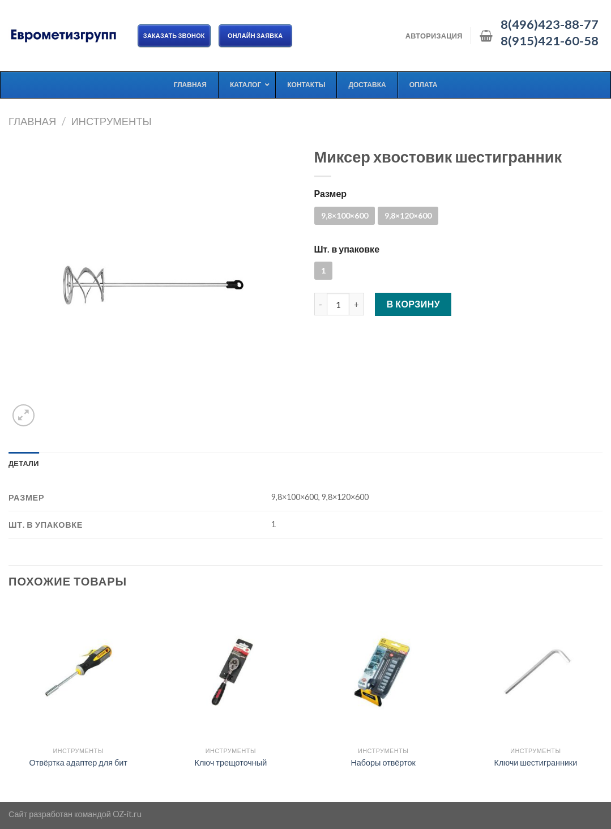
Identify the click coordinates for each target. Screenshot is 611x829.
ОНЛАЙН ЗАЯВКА (255, 35)
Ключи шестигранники (536, 762)
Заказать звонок (174, 35)
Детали (23, 463)
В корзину (414, 303)
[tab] (23, 463)
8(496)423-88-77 (550, 24)
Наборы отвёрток (383, 762)
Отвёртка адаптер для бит (78, 762)
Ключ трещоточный (231, 762)
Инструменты (111, 121)
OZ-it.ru (127, 814)
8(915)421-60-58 (550, 40)
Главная (32, 121)
